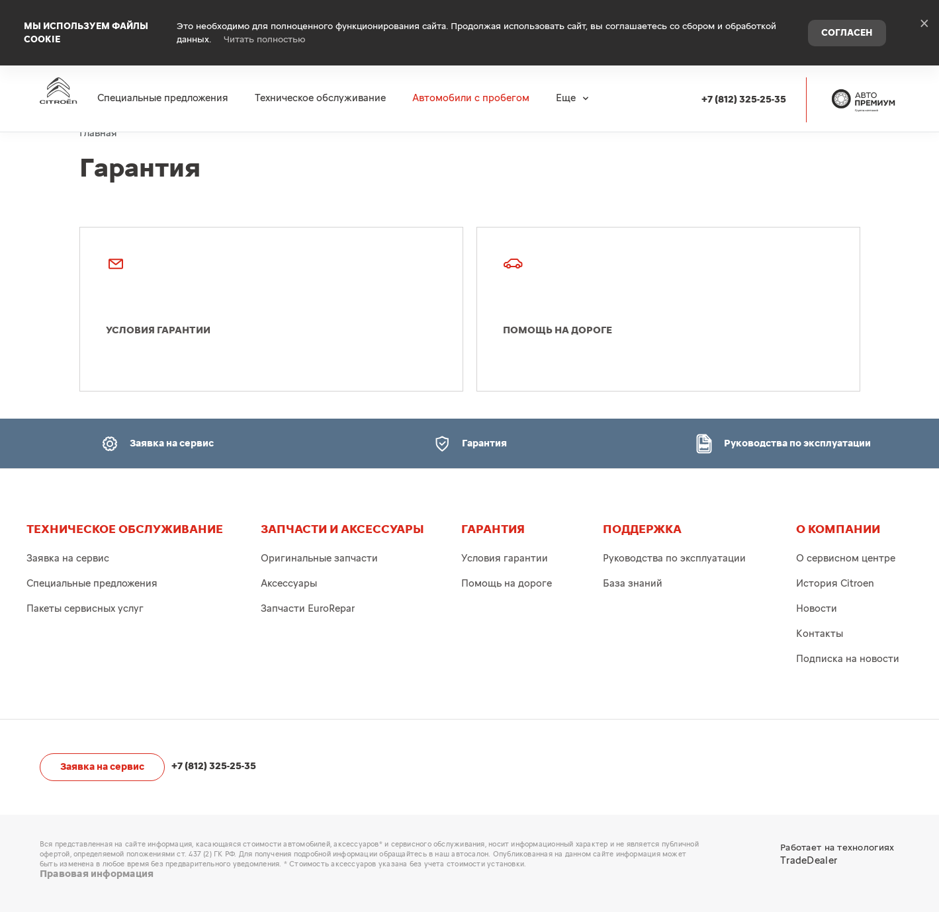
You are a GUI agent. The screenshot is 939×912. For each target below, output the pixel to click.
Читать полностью (265, 33)
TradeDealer (808, 861)
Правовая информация (97, 874)
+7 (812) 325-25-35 (743, 87)
